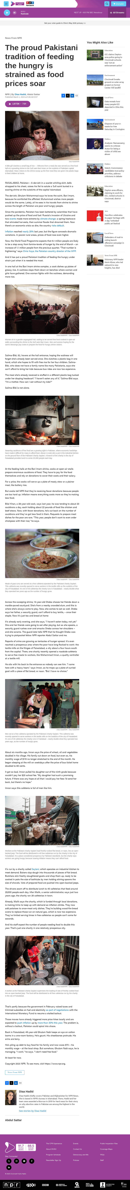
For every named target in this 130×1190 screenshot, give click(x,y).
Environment (110, 75)
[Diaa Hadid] (11, 1097)
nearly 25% (28, 231)
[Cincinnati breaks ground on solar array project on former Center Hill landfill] (95, 80)
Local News (109, 98)
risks (54, 225)
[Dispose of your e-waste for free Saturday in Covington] (95, 124)
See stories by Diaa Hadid (32, 1110)
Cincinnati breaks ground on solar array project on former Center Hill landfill (114, 83)
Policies (76, 1160)
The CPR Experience (54, 1144)
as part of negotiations (57, 1009)
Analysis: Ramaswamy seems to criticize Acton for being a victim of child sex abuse (115, 148)
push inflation (24, 1022)
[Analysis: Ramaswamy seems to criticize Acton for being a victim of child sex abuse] (95, 143)
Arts (106, 211)
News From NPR (13, 38)
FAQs (102, 1155)
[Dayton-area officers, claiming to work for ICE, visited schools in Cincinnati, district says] (95, 190)
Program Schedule (53, 1155)
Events (75, 1144)
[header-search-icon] (106, 3)
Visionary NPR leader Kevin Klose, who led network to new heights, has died (114, 263)
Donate (120, 4)
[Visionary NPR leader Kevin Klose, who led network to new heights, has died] (95, 260)
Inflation (9, 231)
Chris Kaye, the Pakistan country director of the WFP (49, 251)
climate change (47, 218)
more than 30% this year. (50, 1022)
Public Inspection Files (109, 1144)
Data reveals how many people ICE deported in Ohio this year (114, 105)
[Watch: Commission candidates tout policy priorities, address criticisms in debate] (95, 168)
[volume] (14, 13)
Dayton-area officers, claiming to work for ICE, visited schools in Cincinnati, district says (114, 196)
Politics (107, 139)
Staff (102, 1160)
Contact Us (77, 1149)
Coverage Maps (106, 1149)
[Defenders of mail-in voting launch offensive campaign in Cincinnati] (95, 238)
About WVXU (51, 1149)
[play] (7, 12)
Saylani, (35, 869)
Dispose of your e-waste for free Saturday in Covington (115, 126)
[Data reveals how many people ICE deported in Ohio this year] (95, 102)
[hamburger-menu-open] (6, 3)
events (13, 218)
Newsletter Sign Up (53, 1160)
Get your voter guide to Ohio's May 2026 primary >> (65, 23)
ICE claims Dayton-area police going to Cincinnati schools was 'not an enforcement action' (113, 60)
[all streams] (117, 13)
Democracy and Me (80, 1155)
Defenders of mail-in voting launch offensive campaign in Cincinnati (114, 241)
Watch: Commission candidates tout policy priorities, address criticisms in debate (114, 172)
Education (109, 51)
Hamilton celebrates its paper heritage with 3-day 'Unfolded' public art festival (114, 219)
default (60, 225)
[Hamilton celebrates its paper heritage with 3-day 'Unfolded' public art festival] (95, 215)
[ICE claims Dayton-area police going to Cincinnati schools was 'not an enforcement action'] (95, 55)
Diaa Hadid (20, 94)
